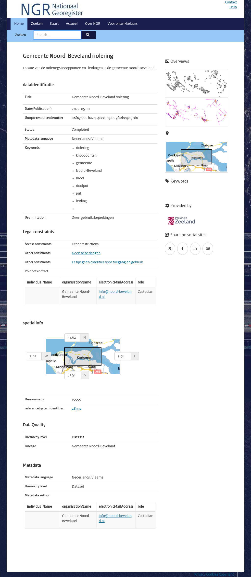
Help (233, 7)
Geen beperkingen (86, 253)
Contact (231, 2)
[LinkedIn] (195, 249)
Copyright (226, 574)
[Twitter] (170, 249)
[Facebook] (182, 249)
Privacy (199, 574)
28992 (77, 408)
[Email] (207, 249)
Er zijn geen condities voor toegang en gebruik (107, 262)
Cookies (212, 574)
